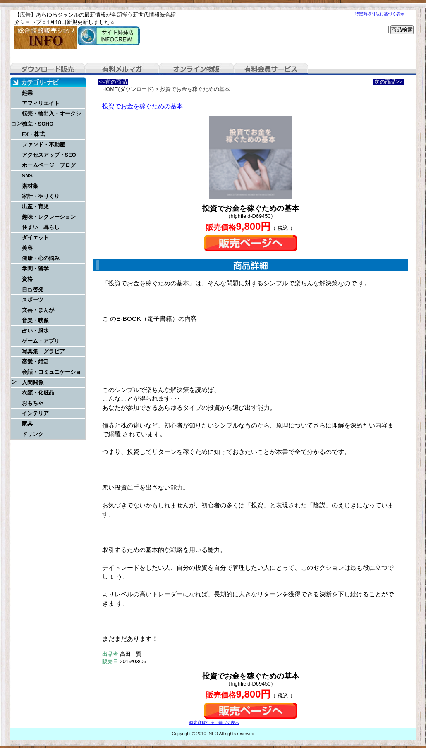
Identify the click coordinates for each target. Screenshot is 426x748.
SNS (27, 175)
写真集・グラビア (43, 351)
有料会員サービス (271, 69)
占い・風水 (35, 330)
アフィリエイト (41, 103)
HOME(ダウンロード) (128, 89)
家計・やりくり (41, 196)
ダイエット (35, 237)
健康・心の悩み (41, 258)
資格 (27, 279)
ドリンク (32, 434)
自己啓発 (32, 289)
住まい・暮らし (41, 227)
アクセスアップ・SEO (49, 155)
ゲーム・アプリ (41, 341)
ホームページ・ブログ (49, 165)
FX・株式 (33, 134)
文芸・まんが (38, 310)
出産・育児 (35, 206)
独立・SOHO (38, 124)
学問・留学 (35, 268)
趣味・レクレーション (49, 217)
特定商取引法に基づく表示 (379, 14)
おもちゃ (32, 403)
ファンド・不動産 (43, 144)
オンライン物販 (196, 69)
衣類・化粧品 (38, 393)
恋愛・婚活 (35, 361)
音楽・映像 (35, 320)
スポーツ (32, 299)
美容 (27, 248)
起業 (27, 93)
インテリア (35, 413)
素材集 (30, 186)
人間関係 (32, 382)
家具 (27, 424)
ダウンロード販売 (47, 69)
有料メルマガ (122, 69)
